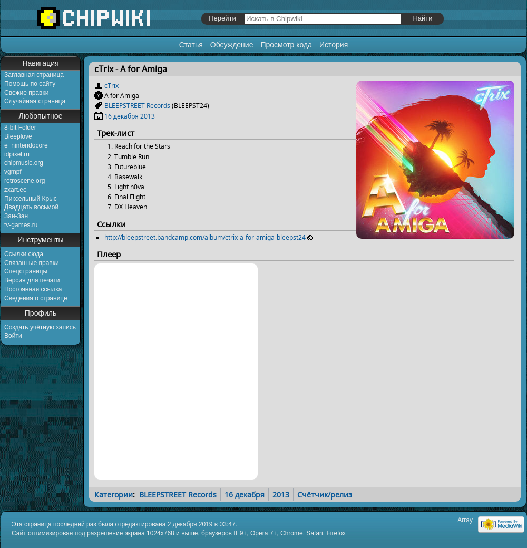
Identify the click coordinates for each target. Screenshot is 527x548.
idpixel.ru (17, 154)
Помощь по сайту (29, 83)
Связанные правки (31, 263)
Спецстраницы (25, 271)
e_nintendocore (26, 145)
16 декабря (121, 116)
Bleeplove (18, 136)
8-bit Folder (20, 127)
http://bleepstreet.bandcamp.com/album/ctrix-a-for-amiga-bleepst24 (205, 237)
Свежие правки (26, 92)
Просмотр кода (286, 45)
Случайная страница (34, 101)
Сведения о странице (35, 298)
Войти (13, 335)
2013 (147, 116)
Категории (113, 495)
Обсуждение (231, 45)
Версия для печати (32, 280)
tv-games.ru (20, 225)
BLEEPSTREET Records (137, 105)
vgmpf (13, 171)
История (333, 45)
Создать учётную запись (40, 327)
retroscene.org (24, 180)
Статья (191, 45)
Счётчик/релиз (324, 495)
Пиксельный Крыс (30, 198)
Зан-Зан (16, 216)
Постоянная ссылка (33, 289)
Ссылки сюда (23, 254)
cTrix (111, 85)
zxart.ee (15, 189)
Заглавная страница (34, 75)
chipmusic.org (23, 163)
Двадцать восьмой (31, 207)
